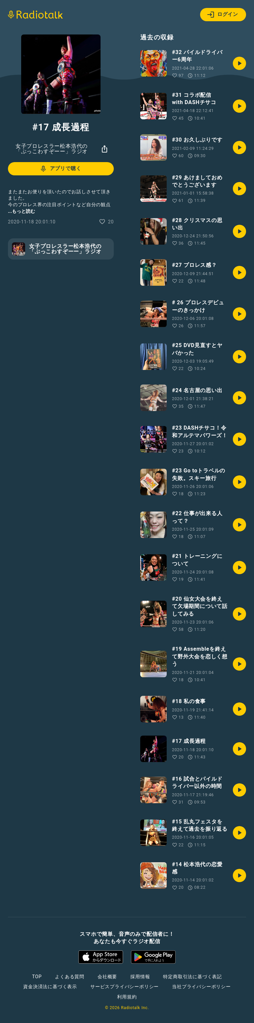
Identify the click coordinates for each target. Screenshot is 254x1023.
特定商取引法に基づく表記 (192, 976)
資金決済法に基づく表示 (50, 986)
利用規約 (127, 996)
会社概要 (107, 976)
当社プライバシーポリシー (201, 986)
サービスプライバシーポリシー (124, 986)
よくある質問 (69, 976)
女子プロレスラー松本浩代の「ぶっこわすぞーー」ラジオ (52, 148)
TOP (37, 976)
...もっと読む (21, 211)
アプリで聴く (60, 169)
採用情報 (140, 976)
